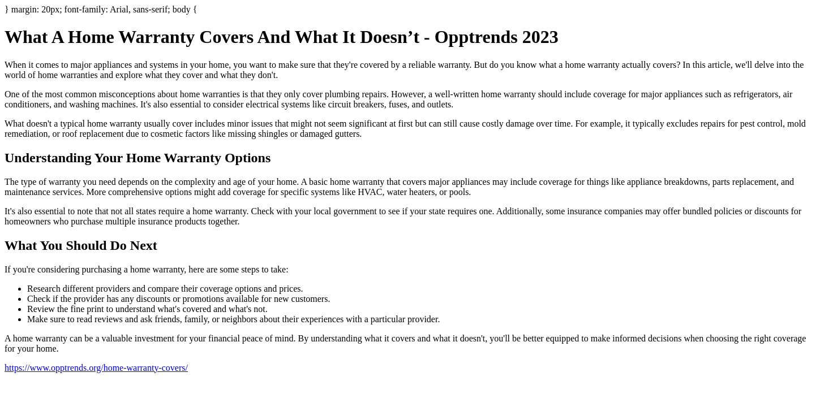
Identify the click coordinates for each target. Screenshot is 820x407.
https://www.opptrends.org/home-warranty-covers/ (96, 368)
